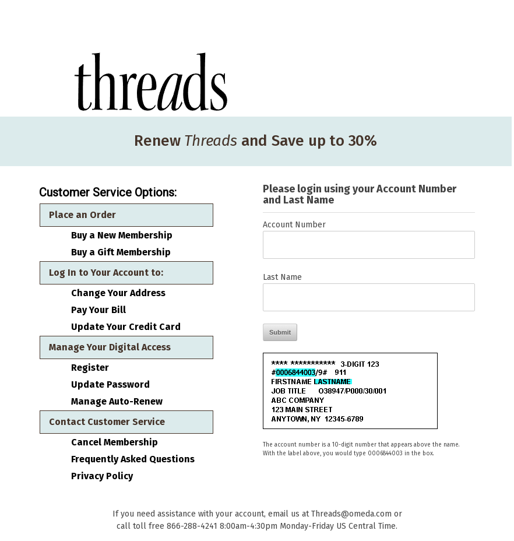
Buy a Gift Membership (121, 252)
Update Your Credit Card (126, 327)
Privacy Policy (102, 476)
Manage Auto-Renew (117, 401)
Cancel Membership (114, 442)
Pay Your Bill (98, 310)
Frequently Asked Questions (133, 459)
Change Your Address (118, 293)
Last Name (282, 277)
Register (90, 368)
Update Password (110, 385)
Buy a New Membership (121, 235)
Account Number (294, 225)
